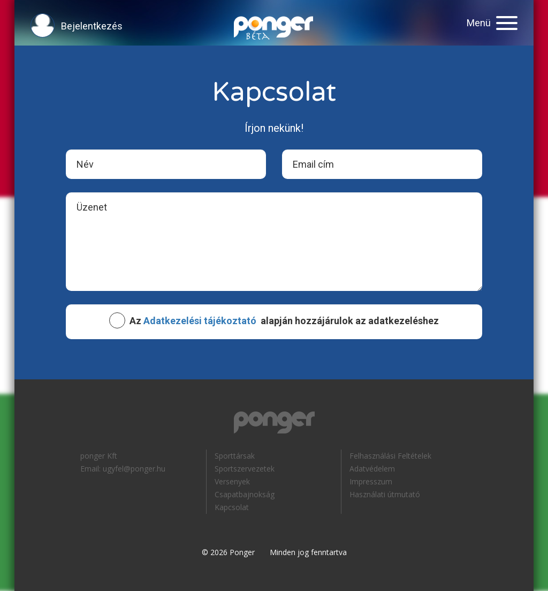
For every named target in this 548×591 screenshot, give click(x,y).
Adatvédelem (372, 468)
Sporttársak (235, 456)
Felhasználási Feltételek (390, 456)
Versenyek (232, 481)
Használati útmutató (384, 494)
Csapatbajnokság (245, 494)
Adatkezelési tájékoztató (199, 320)
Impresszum (370, 481)
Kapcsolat (232, 507)
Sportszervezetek (245, 468)
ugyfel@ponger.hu (134, 468)
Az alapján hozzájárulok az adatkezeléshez (284, 321)
